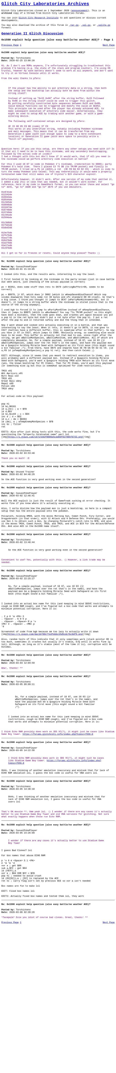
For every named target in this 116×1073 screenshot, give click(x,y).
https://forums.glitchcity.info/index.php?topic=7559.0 (58, 854)
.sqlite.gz (103, 28)
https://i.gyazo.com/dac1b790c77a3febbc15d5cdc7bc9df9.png (45, 740)
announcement (80, 11)
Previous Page (10, 50)
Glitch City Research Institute (38, 20)
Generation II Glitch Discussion (32, 38)
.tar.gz (74, 28)
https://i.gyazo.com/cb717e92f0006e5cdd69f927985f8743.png (45, 515)
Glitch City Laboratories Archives (45, 4)
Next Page (109, 50)
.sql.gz (85, 28)
